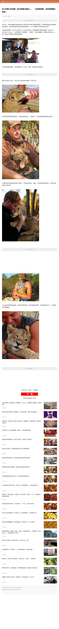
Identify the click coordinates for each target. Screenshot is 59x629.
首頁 (3, 1)
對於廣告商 (18, 589)
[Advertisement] (29, 259)
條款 (11, 589)
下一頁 (29, 394)
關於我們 (3, 589)
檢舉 (9, 16)
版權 (15, 589)
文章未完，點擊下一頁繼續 (29, 390)
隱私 (13, 589)
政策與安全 (8, 589)
